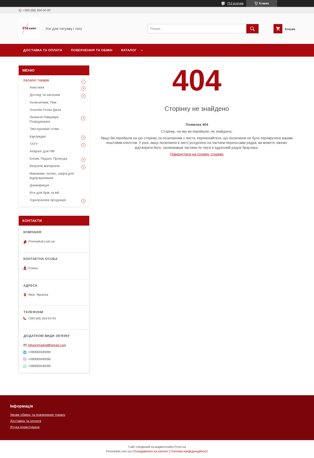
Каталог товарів (36, 80)
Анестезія (37, 87)
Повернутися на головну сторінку (197, 154)
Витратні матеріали (45, 166)
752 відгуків (235, 3)
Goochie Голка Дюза (45, 110)
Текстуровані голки (44, 129)
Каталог (128, 50)
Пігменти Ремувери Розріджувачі (44, 119)
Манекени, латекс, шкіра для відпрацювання (52, 176)
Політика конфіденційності (189, 451)
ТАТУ (34, 144)
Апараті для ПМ (42, 151)
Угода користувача (24, 427)
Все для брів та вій (44, 192)
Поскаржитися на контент (150, 451)
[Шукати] (252, 28)
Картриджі (38, 136)
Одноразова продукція (48, 200)
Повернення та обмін (91, 50)
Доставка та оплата (42, 50)
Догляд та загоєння (45, 95)
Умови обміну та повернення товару (37, 415)
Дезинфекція (39, 185)
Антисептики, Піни (43, 102)
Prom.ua (180, 447)
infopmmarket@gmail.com (47, 345)
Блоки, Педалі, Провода (48, 158)
